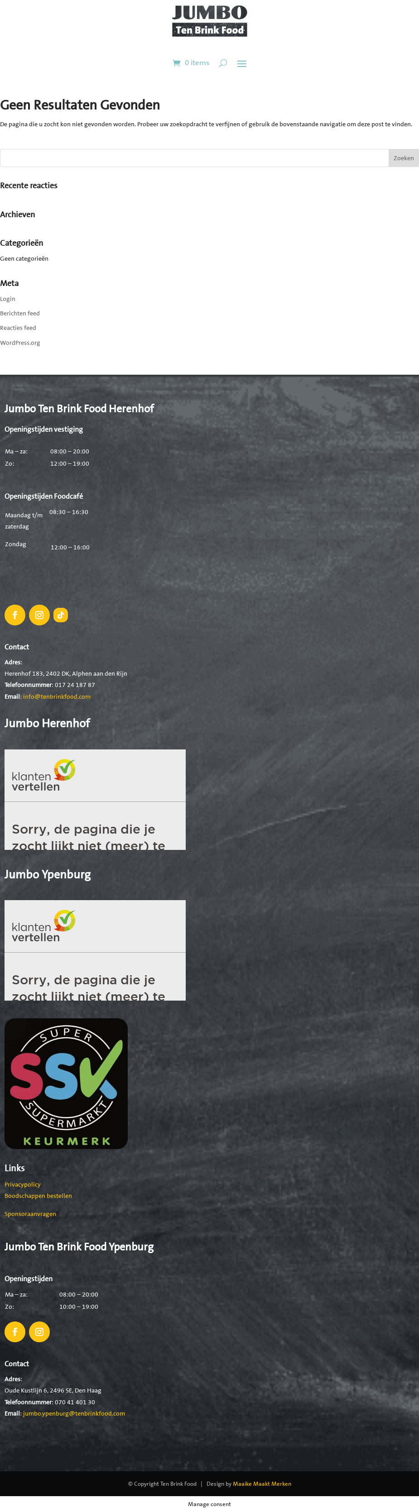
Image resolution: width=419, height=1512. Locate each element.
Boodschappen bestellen (38, 1195)
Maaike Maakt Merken (262, 1483)
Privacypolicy (23, 1184)
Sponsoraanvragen (30, 1213)
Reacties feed (18, 327)
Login (7, 298)
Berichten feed (20, 313)
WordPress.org (20, 342)
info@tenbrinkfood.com (57, 696)
